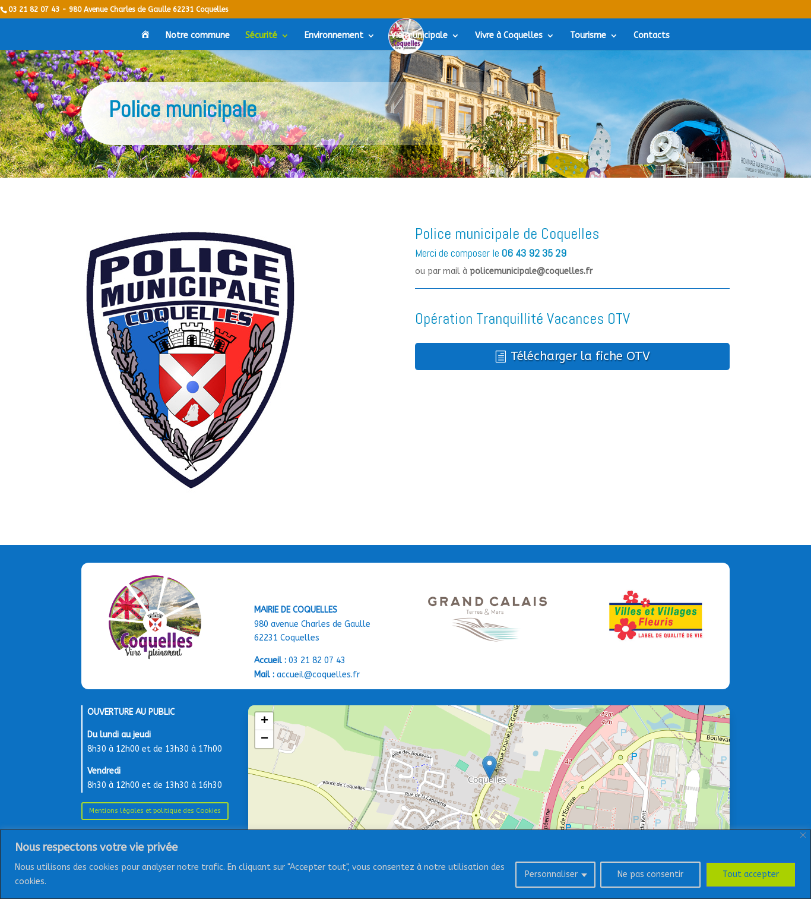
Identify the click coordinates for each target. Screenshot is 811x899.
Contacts (651, 35)
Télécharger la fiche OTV (580, 356)
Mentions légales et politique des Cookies (155, 811)
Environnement (334, 35)
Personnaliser (551, 874)
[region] (405, 864)
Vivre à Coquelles (509, 35)
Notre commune (198, 35)
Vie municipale (419, 35)
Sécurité (261, 35)
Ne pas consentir (650, 874)
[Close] (803, 835)
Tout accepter (751, 874)
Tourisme (588, 35)
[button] (489, 767)
